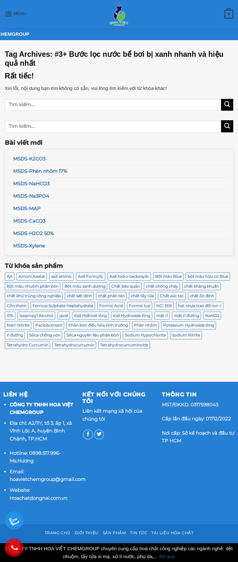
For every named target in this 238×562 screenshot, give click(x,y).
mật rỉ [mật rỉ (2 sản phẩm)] (162, 315)
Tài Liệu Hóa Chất (172, 533)
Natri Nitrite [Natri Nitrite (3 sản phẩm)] (18, 325)
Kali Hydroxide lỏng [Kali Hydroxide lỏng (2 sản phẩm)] (131, 315)
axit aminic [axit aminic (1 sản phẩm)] (61, 276)
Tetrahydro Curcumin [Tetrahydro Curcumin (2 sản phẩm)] (27, 345)
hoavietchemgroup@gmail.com (48, 479)
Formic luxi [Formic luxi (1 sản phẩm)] (139, 305)
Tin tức (138, 533)
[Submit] (227, 105)
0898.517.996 (44, 453)
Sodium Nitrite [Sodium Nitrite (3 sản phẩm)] (186, 335)
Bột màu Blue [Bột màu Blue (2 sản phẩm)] (168, 276)
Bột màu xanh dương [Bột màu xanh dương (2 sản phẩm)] (84, 286)
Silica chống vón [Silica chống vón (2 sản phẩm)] (44, 335)
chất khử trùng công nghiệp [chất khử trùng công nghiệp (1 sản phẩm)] (34, 295)
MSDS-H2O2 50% (33, 233)
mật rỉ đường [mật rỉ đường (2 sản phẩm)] (186, 315)
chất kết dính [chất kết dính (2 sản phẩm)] (79, 295)
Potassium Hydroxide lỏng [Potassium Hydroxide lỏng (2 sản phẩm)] (188, 325)
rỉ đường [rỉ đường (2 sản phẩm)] (15, 335)
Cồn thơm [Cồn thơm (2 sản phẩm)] (16, 305)
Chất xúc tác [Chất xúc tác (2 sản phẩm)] (172, 295)
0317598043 (204, 405)
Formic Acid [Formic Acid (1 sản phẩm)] (111, 305)
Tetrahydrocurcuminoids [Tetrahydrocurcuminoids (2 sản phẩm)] (124, 345)
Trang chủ (58, 533)
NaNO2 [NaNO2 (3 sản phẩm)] (212, 315)
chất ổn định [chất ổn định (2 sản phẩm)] (202, 295)
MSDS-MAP (27, 208)
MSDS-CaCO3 (29, 221)
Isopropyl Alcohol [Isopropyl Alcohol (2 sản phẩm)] (36, 315)
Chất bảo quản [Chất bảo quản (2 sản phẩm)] (125, 286)
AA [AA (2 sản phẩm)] (9, 276)
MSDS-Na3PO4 (31, 196)
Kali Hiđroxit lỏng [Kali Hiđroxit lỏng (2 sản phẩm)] (90, 315)
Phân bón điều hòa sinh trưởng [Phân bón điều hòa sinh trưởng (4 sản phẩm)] (98, 325)
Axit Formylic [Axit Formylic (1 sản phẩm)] (90, 276)
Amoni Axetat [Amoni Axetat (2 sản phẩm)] (32, 276)
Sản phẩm (114, 533)
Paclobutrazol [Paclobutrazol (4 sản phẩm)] (48, 325)
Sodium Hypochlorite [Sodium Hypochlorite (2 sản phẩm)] (145, 335)
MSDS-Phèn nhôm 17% (40, 171)
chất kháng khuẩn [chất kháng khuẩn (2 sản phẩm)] (201, 286)
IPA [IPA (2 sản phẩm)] (10, 315)
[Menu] (15, 14)
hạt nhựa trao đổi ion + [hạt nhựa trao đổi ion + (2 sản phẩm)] (199, 305)
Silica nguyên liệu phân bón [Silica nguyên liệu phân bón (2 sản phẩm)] (92, 335)
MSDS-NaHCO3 (31, 184)
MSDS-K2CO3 (29, 159)
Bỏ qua (167, 556)
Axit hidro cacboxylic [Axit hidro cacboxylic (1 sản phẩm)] (129, 276)
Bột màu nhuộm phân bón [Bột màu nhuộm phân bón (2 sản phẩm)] (32, 286)
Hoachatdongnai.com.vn (38, 498)
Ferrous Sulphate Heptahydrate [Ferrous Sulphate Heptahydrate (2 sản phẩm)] (63, 305)
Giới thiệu (87, 533)
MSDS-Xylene (29, 246)
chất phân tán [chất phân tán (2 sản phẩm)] (111, 295)
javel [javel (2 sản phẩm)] (63, 315)
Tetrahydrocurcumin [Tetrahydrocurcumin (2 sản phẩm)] (74, 345)
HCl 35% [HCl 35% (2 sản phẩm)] (164, 305)
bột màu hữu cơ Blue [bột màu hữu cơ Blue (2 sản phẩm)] (208, 276)
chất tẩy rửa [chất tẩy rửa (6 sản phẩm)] (142, 295)
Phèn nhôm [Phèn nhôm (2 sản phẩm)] (145, 325)
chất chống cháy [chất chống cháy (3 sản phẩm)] (162, 286)
